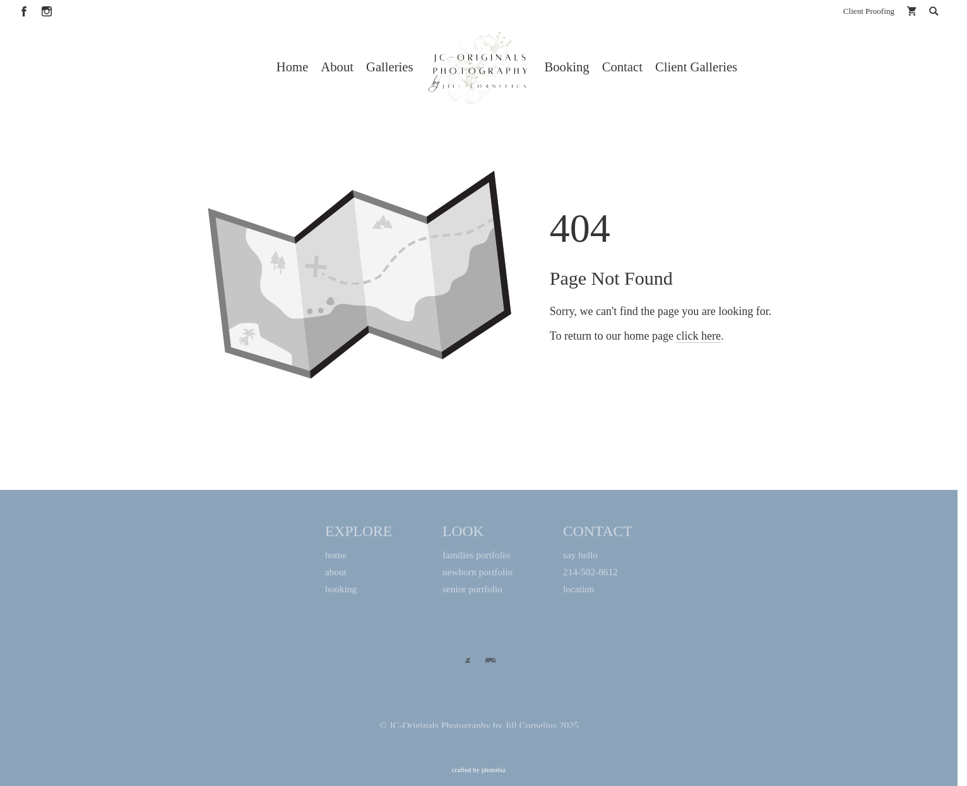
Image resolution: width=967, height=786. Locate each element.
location (578, 592)
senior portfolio (472, 592)
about (336, 574)
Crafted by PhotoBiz (479, 769)
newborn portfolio (477, 574)
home (336, 557)
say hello (580, 557)
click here (698, 385)
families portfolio (476, 557)
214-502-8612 (590, 574)
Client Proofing (868, 11)
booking (341, 592)
